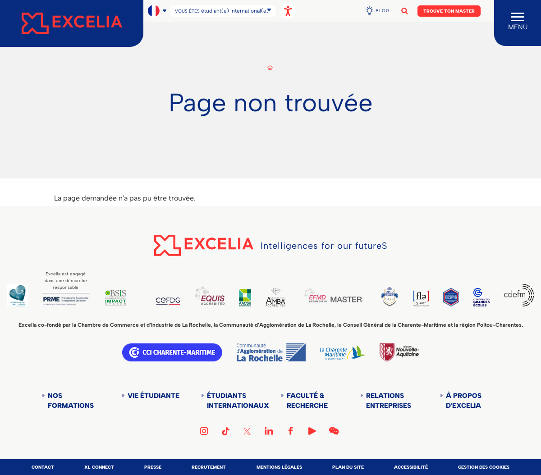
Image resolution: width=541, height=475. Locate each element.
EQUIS (210, 295)
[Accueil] (71, 23)
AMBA (275, 297)
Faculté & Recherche (307, 401)
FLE (421, 298)
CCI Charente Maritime (172, 352)
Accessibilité (411, 467)
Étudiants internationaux (234, 401)
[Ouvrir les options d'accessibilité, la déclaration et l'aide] (288, 11)
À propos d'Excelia (463, 401)
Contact (43, 467)
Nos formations (71, 401)
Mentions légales (279, 467)
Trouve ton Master (449, 11)
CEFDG (168, 301)
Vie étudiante (153, 396)
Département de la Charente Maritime (342, 352)
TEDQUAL (390, 296)
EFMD (333, 295)
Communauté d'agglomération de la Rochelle (271, 352)
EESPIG (451, 297)
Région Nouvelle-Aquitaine (399, 352)
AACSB (245, 297)
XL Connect (99, 467)
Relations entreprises (388, 401)
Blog (383, 11)
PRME (66, 301)
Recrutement (209, 467)
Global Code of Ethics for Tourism (17, 295)
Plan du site (348, 467)
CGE (481, 297)
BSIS (115, 297)
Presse (152, 467)
